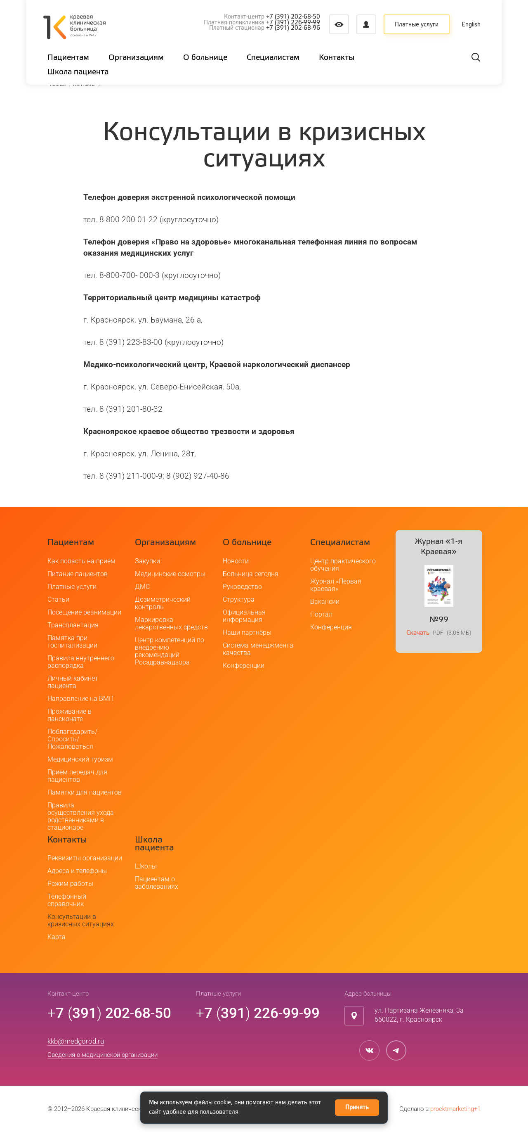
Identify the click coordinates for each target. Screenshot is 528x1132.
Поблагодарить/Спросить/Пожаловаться (72, 739)
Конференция (331, 627)
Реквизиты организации (84, 858)
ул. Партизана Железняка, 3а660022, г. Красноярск (419, 1015)
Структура (239, 599)
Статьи (58, 599)
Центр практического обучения (343, 564)
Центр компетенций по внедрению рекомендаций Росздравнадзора (169, 651)
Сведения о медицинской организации (102, 1054)
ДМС (142, 587)
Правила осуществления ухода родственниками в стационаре (80, 816)
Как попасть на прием (81, 561)
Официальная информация (244, 616)
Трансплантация (73, 625)
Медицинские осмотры (170, 574)
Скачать (417, 633)
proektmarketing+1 (455, 1109)
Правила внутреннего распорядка (80, 661)
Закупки (147, 561)
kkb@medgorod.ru (75, 1041)
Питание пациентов (77, 574)
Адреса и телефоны (77, 871)
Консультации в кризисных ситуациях (80, 920)
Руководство (242, 587)
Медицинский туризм (80, 759)
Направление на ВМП (80, 698)
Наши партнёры (247, 632)
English (471, 25)
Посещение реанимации (84, 612)
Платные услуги (416, 25)
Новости (236, 561)
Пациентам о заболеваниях (156, 882)
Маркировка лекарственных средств (171, 623)
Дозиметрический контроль (163, 603)
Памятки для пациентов (84, 792)
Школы (146, 866)
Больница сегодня (250, 574)
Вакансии (324, 601)
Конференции (243, 665)
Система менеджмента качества (258, 649)
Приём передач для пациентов (77, 775)
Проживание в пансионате (69, 715)
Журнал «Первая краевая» (335, 585)
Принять (357, 1108)
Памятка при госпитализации (72, 641)
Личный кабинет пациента (72, 682)
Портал (321, 614)
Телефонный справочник (66, 900)
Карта (56, 937)
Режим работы (70, 884)
